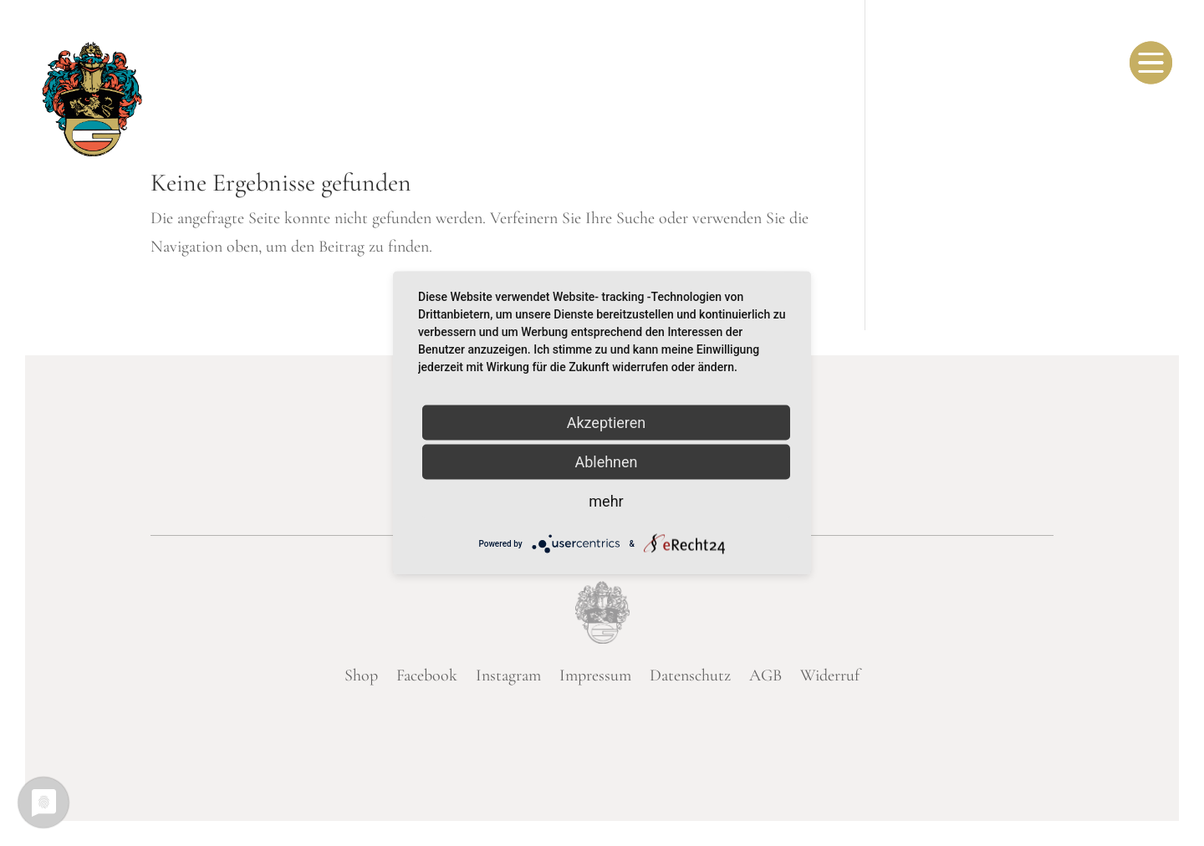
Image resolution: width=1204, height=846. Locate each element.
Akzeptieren (606, 422)
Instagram (508, 675)
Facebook (426, 675)
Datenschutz (690, 675)
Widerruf (830, 675)
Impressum (595, 675)
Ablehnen (605, 462)
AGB (765, 675)
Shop (361, 675)
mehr (606, 501)
